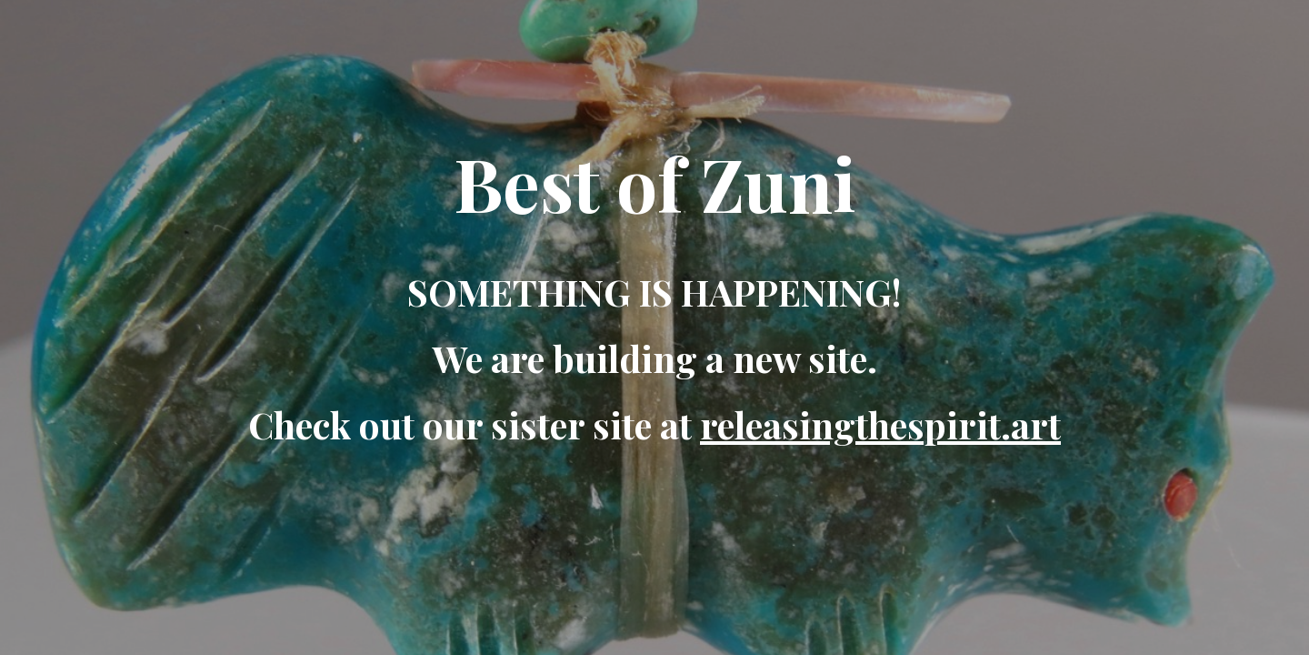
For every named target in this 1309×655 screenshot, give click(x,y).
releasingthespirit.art (880, 424)
